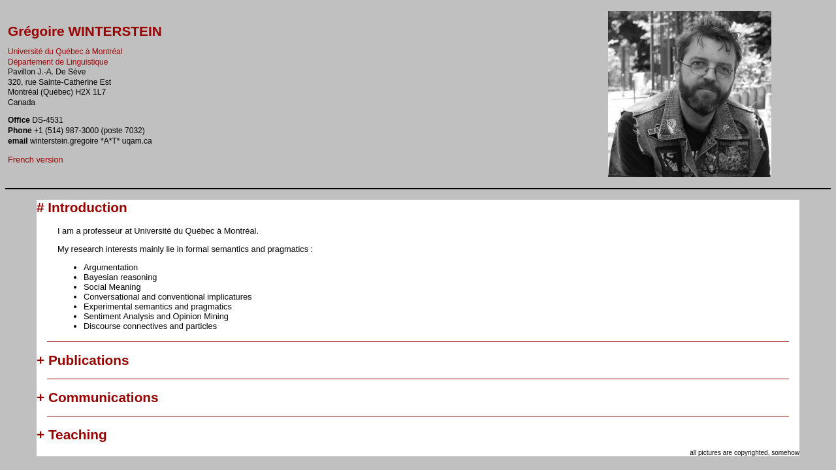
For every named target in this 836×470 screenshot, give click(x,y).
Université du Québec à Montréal (65, 51)
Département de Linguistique (58, 62)
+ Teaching (72, 434)
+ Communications (98, 397)
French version (35, 159)
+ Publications (83, 360)
